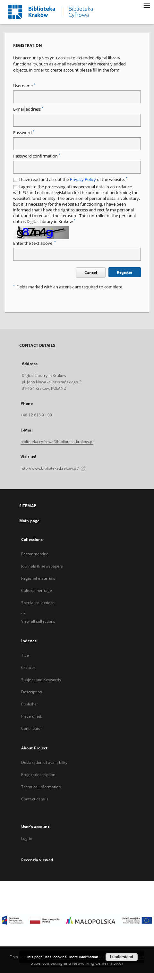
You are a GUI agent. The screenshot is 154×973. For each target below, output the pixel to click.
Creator (28, 667)
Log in (26, 838)
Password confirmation (36, 156)
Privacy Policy (83, 179)
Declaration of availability (44, 762)
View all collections (38, 621)
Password (23, 132)
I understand (121, 957)
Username (24, 86)
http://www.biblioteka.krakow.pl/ (53, 468)
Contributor (31, 728)
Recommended (34, 554)
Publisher (29, 704)
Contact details (34, 799)
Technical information (41, 786)
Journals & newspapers (42, 566)
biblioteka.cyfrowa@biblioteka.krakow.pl (57, 441)
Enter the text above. (34, 243)
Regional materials (38, 578)
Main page (29, 521)
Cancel (90, 272)
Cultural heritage (36, 590)
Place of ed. (31, 716)
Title (25, 655)
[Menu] (146, 5)
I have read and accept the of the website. (73, 179)
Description (31, 692)
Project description (38, 774)
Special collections (38, 602)
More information (83, 957)
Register (125, 272)
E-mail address (28, 109)
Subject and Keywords (41, 679)
